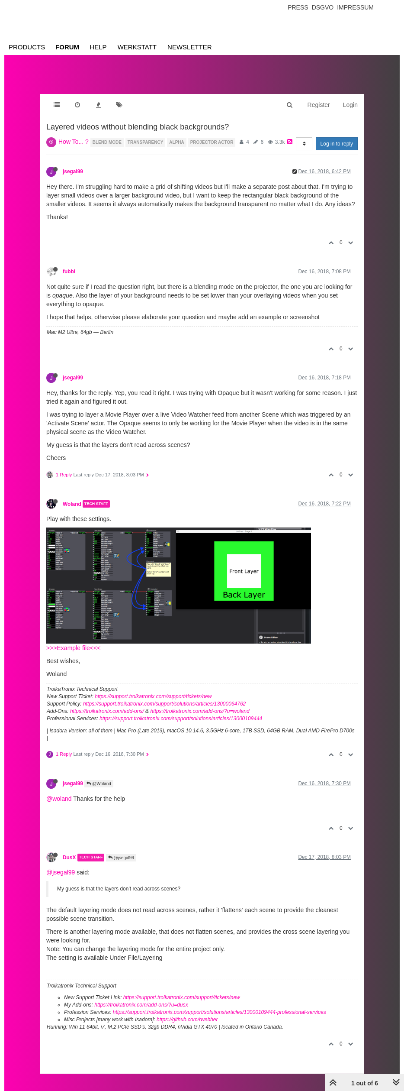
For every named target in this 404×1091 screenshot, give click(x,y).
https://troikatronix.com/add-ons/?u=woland (199, 711)
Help (98, 47)
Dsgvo (323, 7)
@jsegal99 (121, 857)
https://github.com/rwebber (187, 1020)
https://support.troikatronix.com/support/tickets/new (153, 696)
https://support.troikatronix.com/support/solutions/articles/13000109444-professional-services (219, 1012)
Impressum (355, 7)
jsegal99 (73, 171)
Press (298, 7)
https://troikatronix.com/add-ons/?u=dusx (141, 1005)
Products (27, 47)
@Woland (99, 783)
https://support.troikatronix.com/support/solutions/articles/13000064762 (164, 704)
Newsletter (189, 47)
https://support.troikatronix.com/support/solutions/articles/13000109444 (180, 718)
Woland (72, 504)
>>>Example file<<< (73, 647)
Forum (67, 47)
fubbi (69, 272)
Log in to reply (337, 144)
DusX (69, 858)
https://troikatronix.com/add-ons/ (107, 711)
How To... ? (73, 141)
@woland (59, 798)
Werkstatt (137, 47)
